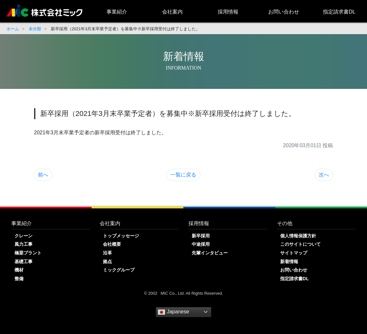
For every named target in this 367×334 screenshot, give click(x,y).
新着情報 (289, 261)
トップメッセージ (121, 235)
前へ (43, 174)
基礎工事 (23, 261)
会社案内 (172, 11)
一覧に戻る (183, 174)
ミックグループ (118, 269)
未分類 (35, 28)
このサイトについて (300, 244)
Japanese (173, 312)
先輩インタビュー (210, 252)
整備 (18, 278)
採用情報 (228, 11)
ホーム (12, 28)
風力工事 (23, 244)
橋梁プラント (27, 252)
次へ (324, 174)
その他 (284, 223)
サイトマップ (293, 252)
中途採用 (201, 244)
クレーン (23, 235)
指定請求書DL (339, 11)
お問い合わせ (283, 11)
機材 (18, 269)
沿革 (107, 252)
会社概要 (112, 244)
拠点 (107, 261)
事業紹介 (116, 11)
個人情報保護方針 (298, 235)
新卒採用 (201, 235)
